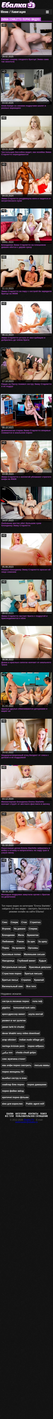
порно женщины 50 (13, 1072)
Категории (20, 1113)
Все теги (31, 986)
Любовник (8, 941)
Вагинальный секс (12, 986)
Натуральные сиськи (14, 967)
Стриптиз (35, 922)
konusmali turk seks (24, 1007)
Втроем (6, 929)
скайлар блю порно (13, 1084)
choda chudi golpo (26, 1052)
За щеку (42, 941)
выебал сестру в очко (14, 1078)
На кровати (18, 948)
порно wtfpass (36, 1046)
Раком (20, 941)
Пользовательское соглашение (32, 1116)
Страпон (26, 980)
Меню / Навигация (13, 12)
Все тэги (9, 1116)
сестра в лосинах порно (15, 1001)
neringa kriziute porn (13, 1046)
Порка (5, 948)
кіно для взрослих (12, 1104)
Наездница (8, 961)
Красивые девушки (40, 967)
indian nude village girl (31, 1039)
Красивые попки (11, 954)
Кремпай (39, 980)
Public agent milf (35, 1104)
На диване (19, 929)
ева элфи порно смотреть (16, 1065)
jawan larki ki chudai (13, 1027)
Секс (4, 922)
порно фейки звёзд (13, 1091)
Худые (42, 961)
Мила (21, 935)
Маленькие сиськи (34, 954)
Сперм (14, 922)
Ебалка (9, 1113)
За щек (31, 941)
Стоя (24, 922)
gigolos (6, 1007)
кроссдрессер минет (13, 1014)
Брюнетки (32, 935)
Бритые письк (10, 980)
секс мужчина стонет (13, 1059)
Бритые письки (33, 973)
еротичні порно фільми (15, 1097)
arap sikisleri (9, 1039)
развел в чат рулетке (14, 1020)
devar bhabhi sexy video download (21, 1033)
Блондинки (8, 935)
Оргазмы (33, 948)
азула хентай (35, 1014)
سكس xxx (7, 1052)
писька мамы (41, 1065)
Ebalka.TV (29, 1120)
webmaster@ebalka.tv (26, 1122)
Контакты (33, 1113)
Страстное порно (11, 973)
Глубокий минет (27, 961)
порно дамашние (36, 1084)
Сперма (33, 929)
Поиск (43, 1113)
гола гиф (37, 1001)
